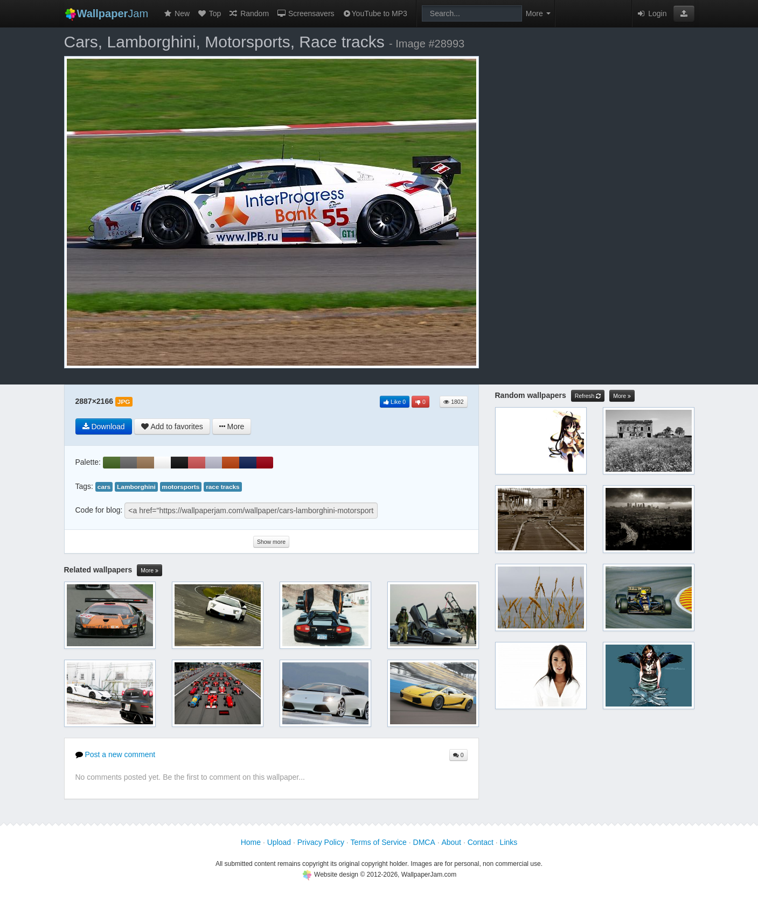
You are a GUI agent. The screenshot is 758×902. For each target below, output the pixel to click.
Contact (480, 842)
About (451, 842)
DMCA (424, 842)
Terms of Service (379, 842)
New (176, 13)
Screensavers (305, 13)
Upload (279, 842)
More (149, 570)
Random (248, 13)
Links (509, 842)
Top (209, 13)
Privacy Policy (320, 842)
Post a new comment (115, 754)
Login (651, 13)
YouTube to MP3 (374, 13)
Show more (271, 542)
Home (251, 842)
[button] (683, 13)
